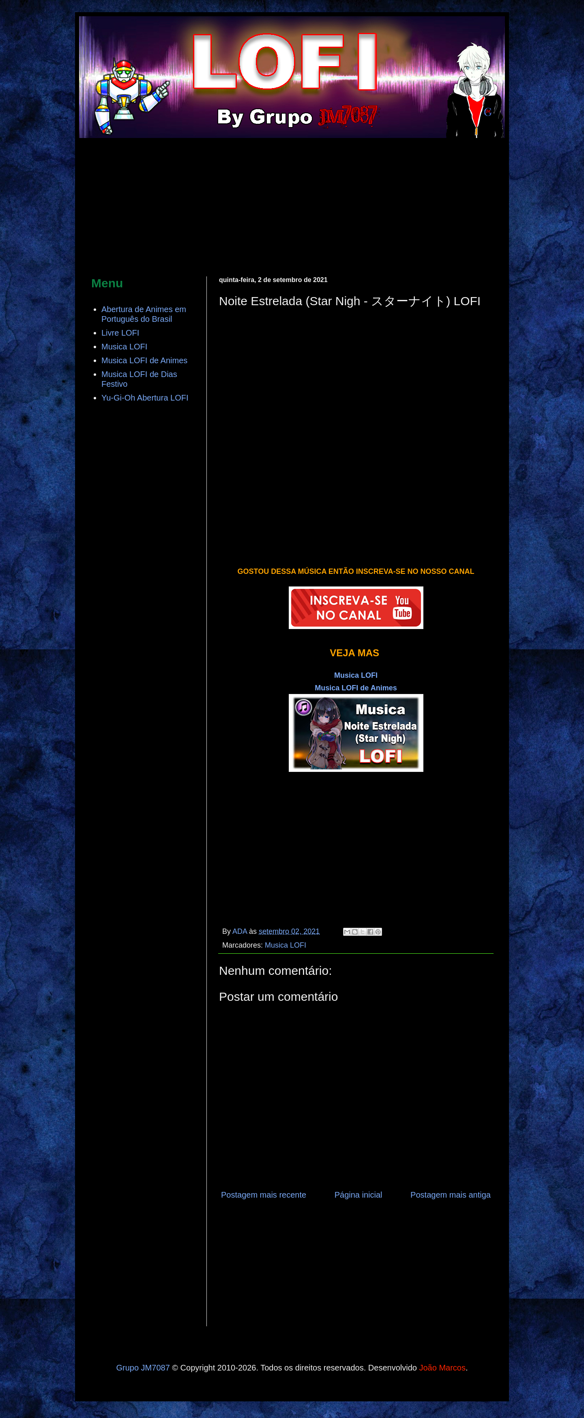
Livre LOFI (120, 332)
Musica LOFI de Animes (356, 688)
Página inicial (358, 1194)
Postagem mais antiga (450, 1194)
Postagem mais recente (263, 1194)
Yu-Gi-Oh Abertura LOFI (145, 397)
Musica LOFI (285, 945)
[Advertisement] (292, 207)
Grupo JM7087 (143, 1367)
